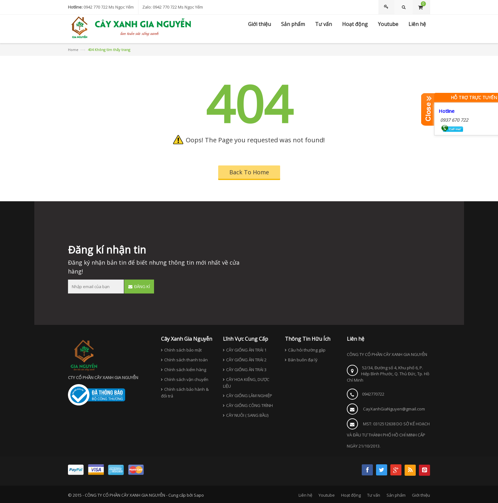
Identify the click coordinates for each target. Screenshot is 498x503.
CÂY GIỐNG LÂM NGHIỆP (249, 395)
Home (73, 49)
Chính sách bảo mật (183, 350)
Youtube (327, 495)
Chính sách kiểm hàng (185, 369)
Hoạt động (351, 495)
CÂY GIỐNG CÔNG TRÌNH (249, 405)
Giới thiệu (421, 495)
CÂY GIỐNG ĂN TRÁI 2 (246, 360)
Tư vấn (373, 495)
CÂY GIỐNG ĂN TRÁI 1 (246, 350)
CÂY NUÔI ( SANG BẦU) (247, 415)
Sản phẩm (396, 495)
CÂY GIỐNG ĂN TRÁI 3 (246, 369)
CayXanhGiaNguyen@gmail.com (394, 409)
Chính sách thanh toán (186, 360)
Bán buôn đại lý (303, 360)
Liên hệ (305, 495)
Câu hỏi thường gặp (307, 350)
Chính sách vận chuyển (186, 379)
